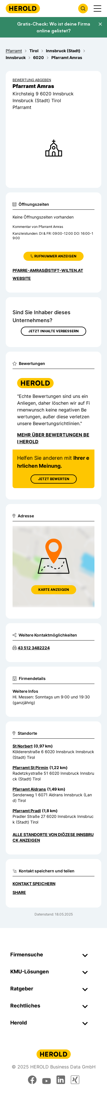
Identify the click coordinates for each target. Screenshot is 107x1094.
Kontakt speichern (34, 883)
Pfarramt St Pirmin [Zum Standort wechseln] (30, 767)
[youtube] (46, 1080)
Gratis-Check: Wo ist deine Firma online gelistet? (53, 27)
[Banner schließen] (100, 24)
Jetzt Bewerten (53, 479)
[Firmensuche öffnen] (83, 8)
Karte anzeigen (53, 589)
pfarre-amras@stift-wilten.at (48, 270)
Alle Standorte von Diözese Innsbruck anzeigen (53, 837)
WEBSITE (22, 278)
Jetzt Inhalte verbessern (53, 331)
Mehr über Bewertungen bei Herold (53, 438)
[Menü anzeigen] (97, 8)
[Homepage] (23, 8)
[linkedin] (60, 1080)
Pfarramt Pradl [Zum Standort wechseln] (27, 810)
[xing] (75, 1080)
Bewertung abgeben (32, 80)
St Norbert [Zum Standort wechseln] (23, 746)
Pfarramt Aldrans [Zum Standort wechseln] (29, 789)
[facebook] (32, 1080)
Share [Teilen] (19, 892)
